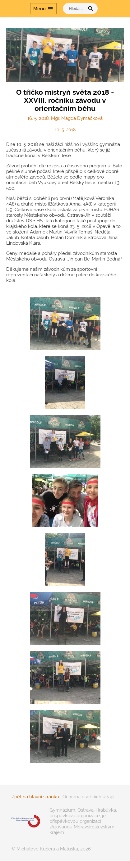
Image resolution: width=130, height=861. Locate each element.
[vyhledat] (75, 8)
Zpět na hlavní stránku (35, 797)
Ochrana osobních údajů (88, 797)
